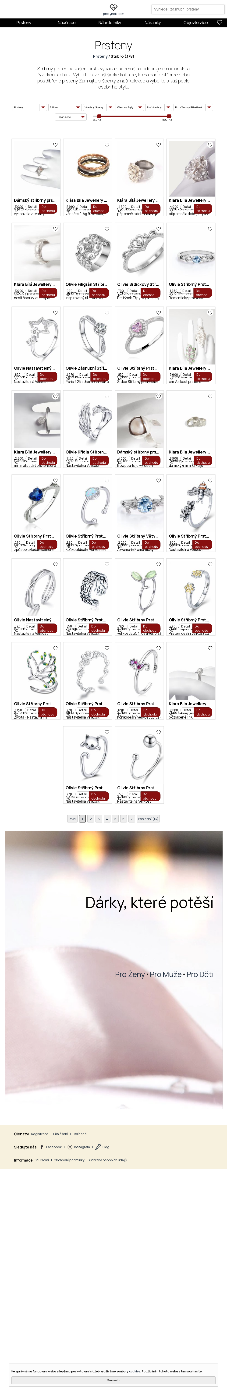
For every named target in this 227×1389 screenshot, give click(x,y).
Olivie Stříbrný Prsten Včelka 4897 (119, 879)
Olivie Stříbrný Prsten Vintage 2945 (54, 990)
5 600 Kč (157, 580)
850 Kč (90, 580)
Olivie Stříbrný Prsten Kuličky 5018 (185, 1213)
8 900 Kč (26, 803)
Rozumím (113, 1380)
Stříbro (117, 56)
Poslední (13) (151, 1269)
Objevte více (196, 22)
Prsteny (23, 22)
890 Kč (156, 469)
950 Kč (90, 914)
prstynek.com (113, 13)
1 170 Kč (91, 692)
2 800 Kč (26, 692)
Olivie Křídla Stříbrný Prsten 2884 (118, 656)
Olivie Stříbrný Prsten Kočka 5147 (118, 1213)
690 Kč (156, 1137)
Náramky (153, 22)
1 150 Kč (25, 1137)
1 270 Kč (26, 580)
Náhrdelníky (109, 22)
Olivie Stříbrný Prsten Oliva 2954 (117, 990)
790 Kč (25, 469)
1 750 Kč (91, 469)
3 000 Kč (26, 246)
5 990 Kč (91, 246)
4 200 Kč (157, 692)
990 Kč (156, 357)
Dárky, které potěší (149, 1354)
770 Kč (90, 803)
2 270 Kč (26, 914)
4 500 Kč (157, 246)
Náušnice (67, 22)
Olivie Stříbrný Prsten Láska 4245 (118, 1102)
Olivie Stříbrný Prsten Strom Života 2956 (60, 1102)
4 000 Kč (26, 357)
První (69, 1269)
